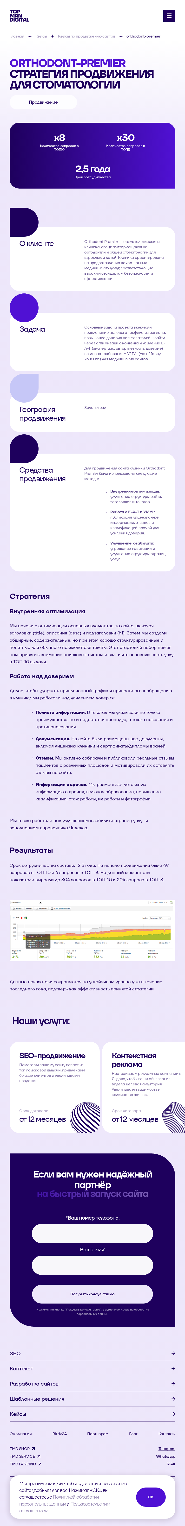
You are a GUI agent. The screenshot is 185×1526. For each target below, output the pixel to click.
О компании (21, 1433)
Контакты (167, 1433)
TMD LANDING (23, 1464)
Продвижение (43, 102)
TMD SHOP (19, 1448)
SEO (15, 1353)
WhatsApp (165, 1456)
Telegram (167, 1448)
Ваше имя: (92, 1249)
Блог (133, 1433)
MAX (171, 1464)
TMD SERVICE (22, 1456)
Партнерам (97, 1433)
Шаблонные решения (37, 1398)
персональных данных (92, 1314)
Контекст (21, 1368)
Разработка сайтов (34, 1383)
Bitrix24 (59, 1433)
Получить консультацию (92, 1294)
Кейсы (18, 1414)
